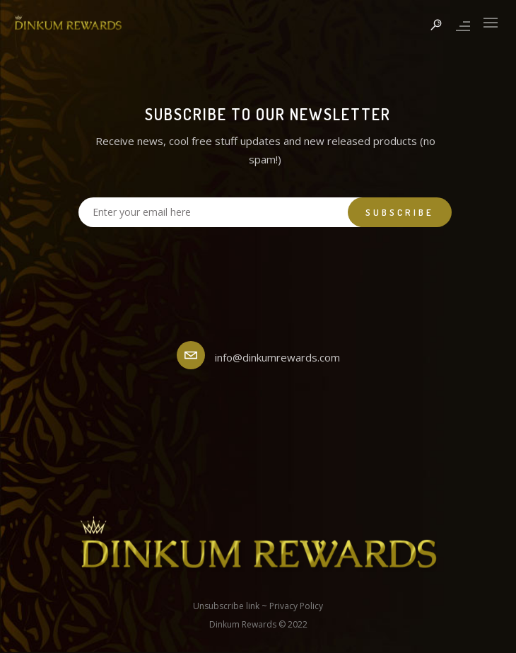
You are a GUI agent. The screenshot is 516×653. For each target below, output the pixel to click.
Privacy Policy (296, 606)
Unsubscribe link (226, 606)
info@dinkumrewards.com (277, 357)
